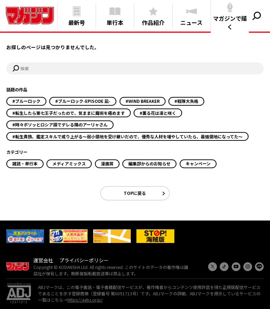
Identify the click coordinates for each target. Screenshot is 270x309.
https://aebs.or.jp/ (85, 300)
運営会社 (43, 260)
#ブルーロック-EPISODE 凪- (82, 101)
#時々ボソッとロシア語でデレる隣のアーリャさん (60, 124)
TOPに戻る (135, 193)
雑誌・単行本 (25, 163)
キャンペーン (198, 163)
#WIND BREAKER (143, 101)
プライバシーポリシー (84, 260)
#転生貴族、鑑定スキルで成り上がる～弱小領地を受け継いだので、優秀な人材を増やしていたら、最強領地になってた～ (127, 136)
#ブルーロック (26, 101)
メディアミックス (69, 163)
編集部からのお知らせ (149, 163)
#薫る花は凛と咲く (158, 113)
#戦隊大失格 (186, 101)
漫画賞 (107, 163)
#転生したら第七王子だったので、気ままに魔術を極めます (68, 113)
